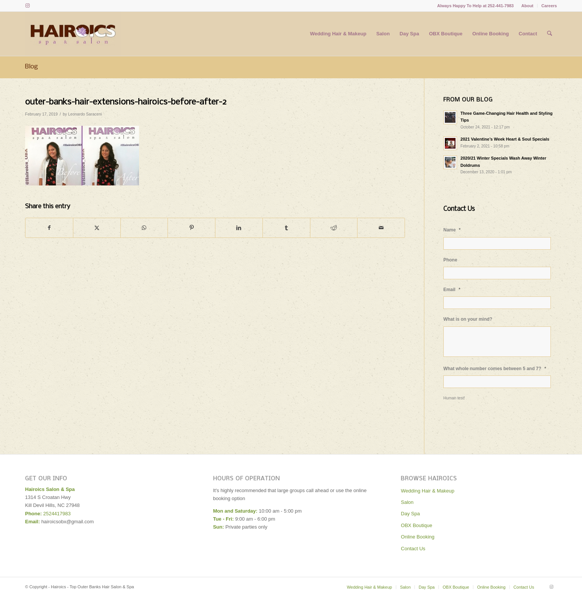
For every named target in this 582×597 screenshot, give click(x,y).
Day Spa (410, 513)
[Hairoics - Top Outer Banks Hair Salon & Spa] (73, 34)
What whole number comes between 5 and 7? (494, 368)
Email (451, 289)
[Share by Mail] (381, 228)
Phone (450, 260)
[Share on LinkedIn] (239, 228)
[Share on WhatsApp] (144, 228)
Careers (549, 5)
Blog (31, 66)
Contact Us (413, 548)
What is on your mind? (467, 319)
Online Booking (417, 537)
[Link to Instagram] (27, 5)
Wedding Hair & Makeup (427, 491)
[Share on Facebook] (49, 228)
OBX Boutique (416, 525)
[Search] (549, 34)
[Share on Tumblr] (286, 228)
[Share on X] (96, 228)
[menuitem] (527, 6)
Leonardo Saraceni (85, 114)
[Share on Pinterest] (191, 228)
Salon (407, 502)
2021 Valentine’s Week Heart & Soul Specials (504, 139)
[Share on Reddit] (333, 228)
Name (452, 230)
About (527, 5)
